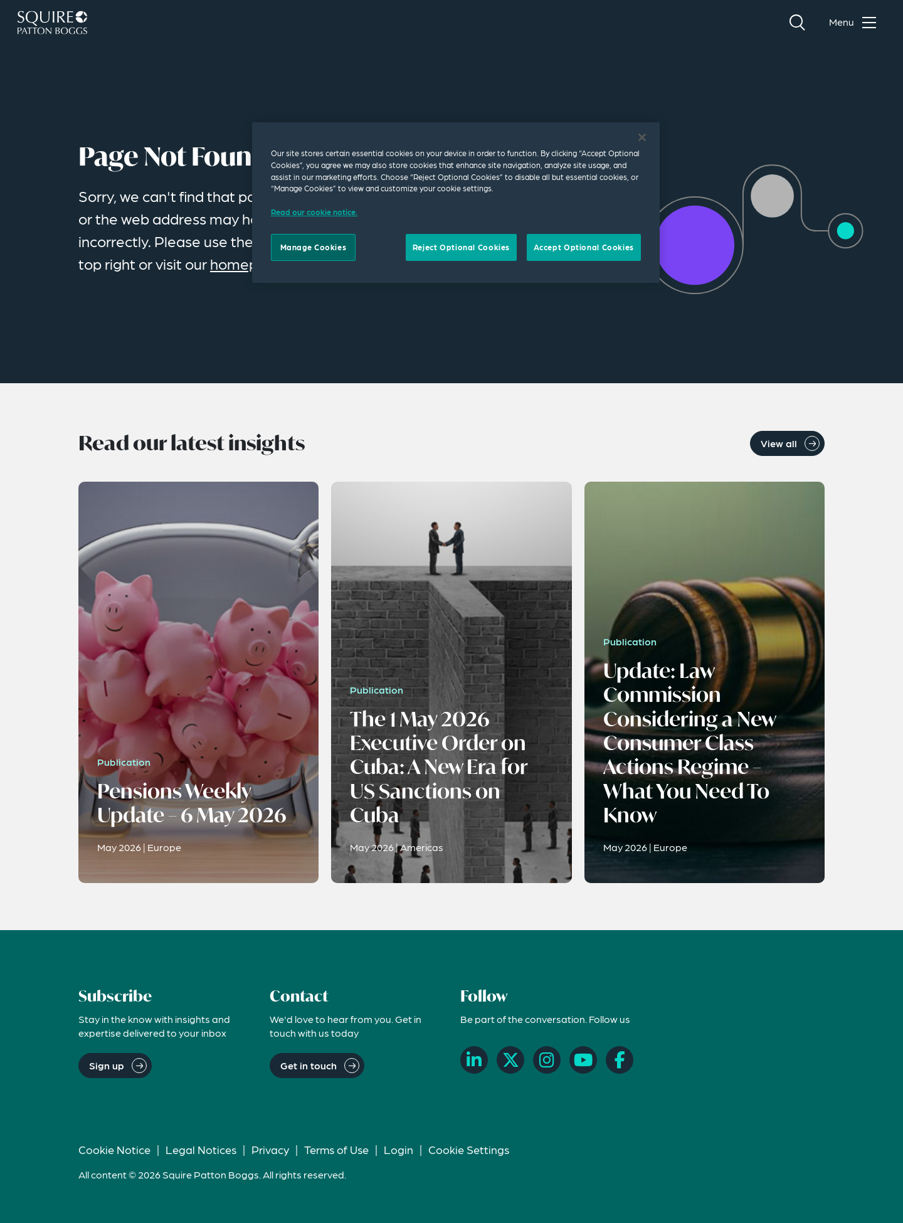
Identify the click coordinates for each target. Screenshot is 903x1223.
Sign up (106, 1065)
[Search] (797, 22)
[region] (456, 202)
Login (398, 1149)
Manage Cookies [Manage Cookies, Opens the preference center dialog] (313, 247)
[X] (510, 1060)
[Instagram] (547, 1060)
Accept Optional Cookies (584, 247)
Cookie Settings (468, 1149)
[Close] (642, 137)
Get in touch (308, 1065)
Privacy (270, 1149)
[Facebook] (619, 1060)
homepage (247, 263)
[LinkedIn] (474, 1060)
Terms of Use (336, 1149)
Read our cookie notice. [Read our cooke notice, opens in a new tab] (314, 212)
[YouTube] (583, 1060)
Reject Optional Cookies (461, 247)
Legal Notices (201, 1149)
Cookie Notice (114, 1149)
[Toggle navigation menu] (855, 22)
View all (779, 443)
